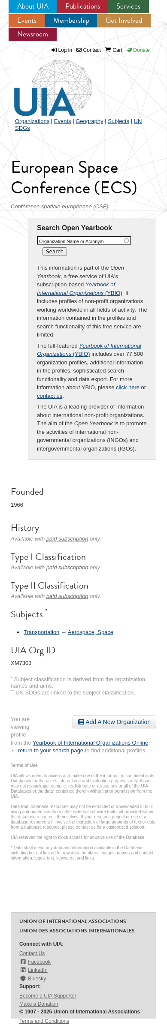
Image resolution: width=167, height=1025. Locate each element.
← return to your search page (47, 750)
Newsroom (32, 34)
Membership (71, 20)
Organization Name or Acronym (71, 241)
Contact (88, 50)
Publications (82, 6)
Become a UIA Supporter (47, 996)
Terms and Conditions (44, 1021)
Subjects (118, 121)
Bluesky (32, 978)
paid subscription (67, 538)
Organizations (32, 121)
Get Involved (124, 20)
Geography (89, 121)
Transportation (41, 632)
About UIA (33, 6)
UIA (43, 83)
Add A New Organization (114, 721)
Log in (65, 50)
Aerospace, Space (90, 632)
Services (128, 6)
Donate (138, 50)
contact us (49, 396)
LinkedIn (33, 970)
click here (128, 387)
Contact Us (32, 953)
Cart (113, 50)
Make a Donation (38, 1004)
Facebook (35, 962)
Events (26, 20)
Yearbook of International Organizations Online (90, 742)
